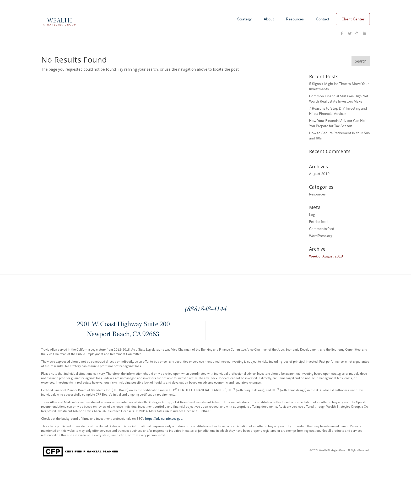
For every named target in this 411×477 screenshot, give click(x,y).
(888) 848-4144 (205, 309)
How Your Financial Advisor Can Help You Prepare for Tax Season (338, 123)
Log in (313, 214)
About (269, 19)
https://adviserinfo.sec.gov (163, 419)
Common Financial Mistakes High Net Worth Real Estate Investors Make (338, 99)
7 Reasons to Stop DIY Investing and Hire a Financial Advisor (338, 111)
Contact (322, 19)
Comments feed (321, 228)
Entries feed (318, 221)
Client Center (353, 19)
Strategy (244, 19)
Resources (295, 19)
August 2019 (319, 173)
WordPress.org (320, 235)
